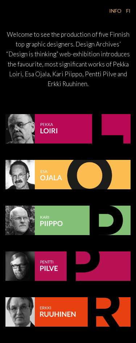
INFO (116, 11)
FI (128, 11)
